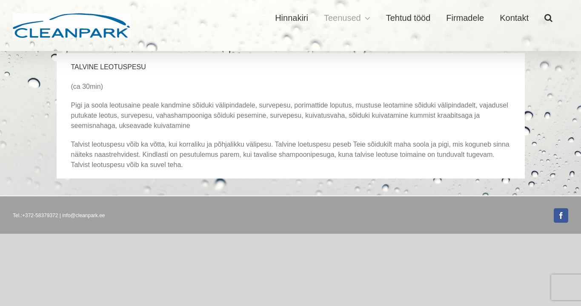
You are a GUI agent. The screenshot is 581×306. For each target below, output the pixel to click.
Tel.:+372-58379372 (35, 215)
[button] (564, 18)
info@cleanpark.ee (83, 215)
